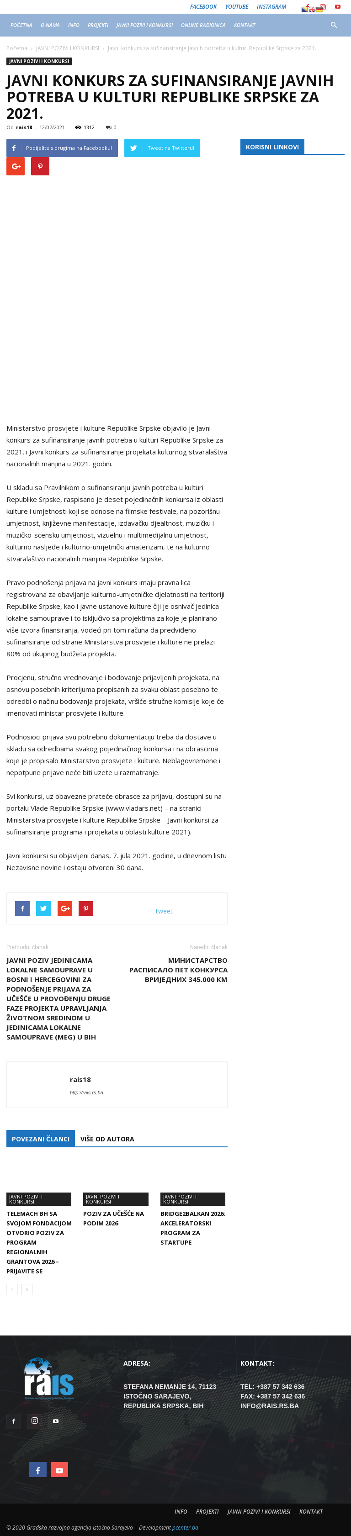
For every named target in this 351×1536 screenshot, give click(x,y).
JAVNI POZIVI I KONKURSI (145, 24)
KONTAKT (244, 24)
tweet (164, 911)
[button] (334, 25)
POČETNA (21, 24)
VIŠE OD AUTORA (107, 1139)
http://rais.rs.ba (86, 1092)
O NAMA (50, 24)
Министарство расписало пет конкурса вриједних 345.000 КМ (178, 969)
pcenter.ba (185, 1527)
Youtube (236, 7)
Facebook (203, 7)
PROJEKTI (98, 24)
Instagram (271, 7)
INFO (74, 24)
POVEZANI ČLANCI (40, 1139)
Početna (16, 48)
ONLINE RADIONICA (203, 24)
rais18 (24, 127)
